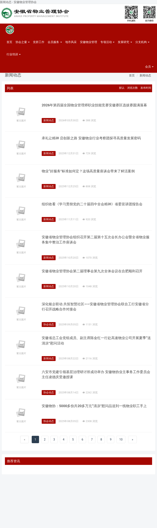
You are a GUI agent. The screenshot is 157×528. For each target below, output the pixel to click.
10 (121, 441)
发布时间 (145, 87)
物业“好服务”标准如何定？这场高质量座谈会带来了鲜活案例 (91, 172)
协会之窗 (23, 42)
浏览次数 (132, 87)
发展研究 (125, 42)
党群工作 (38, 42)
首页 (9, 42)
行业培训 (14, 54)
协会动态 (48, 325)
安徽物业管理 (88, 42)
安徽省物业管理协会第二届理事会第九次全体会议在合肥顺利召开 (95, 272)
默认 (121, 87)
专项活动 (107, 42)
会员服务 (55, 42)
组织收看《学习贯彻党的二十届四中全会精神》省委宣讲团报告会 (95, 205)
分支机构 (142, 42)
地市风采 (71, 42)
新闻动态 (145, 75)
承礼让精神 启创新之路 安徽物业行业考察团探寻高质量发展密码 (94, 139)
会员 (149, 66)
